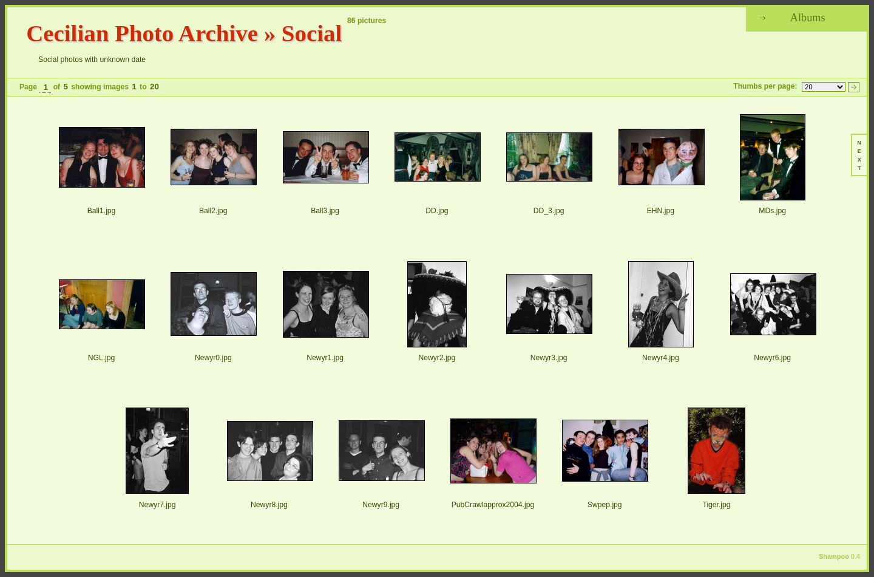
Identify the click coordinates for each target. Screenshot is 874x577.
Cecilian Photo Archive (142, 33)
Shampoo (834, 556)
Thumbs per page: (765, 86)
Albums (807, 18)
